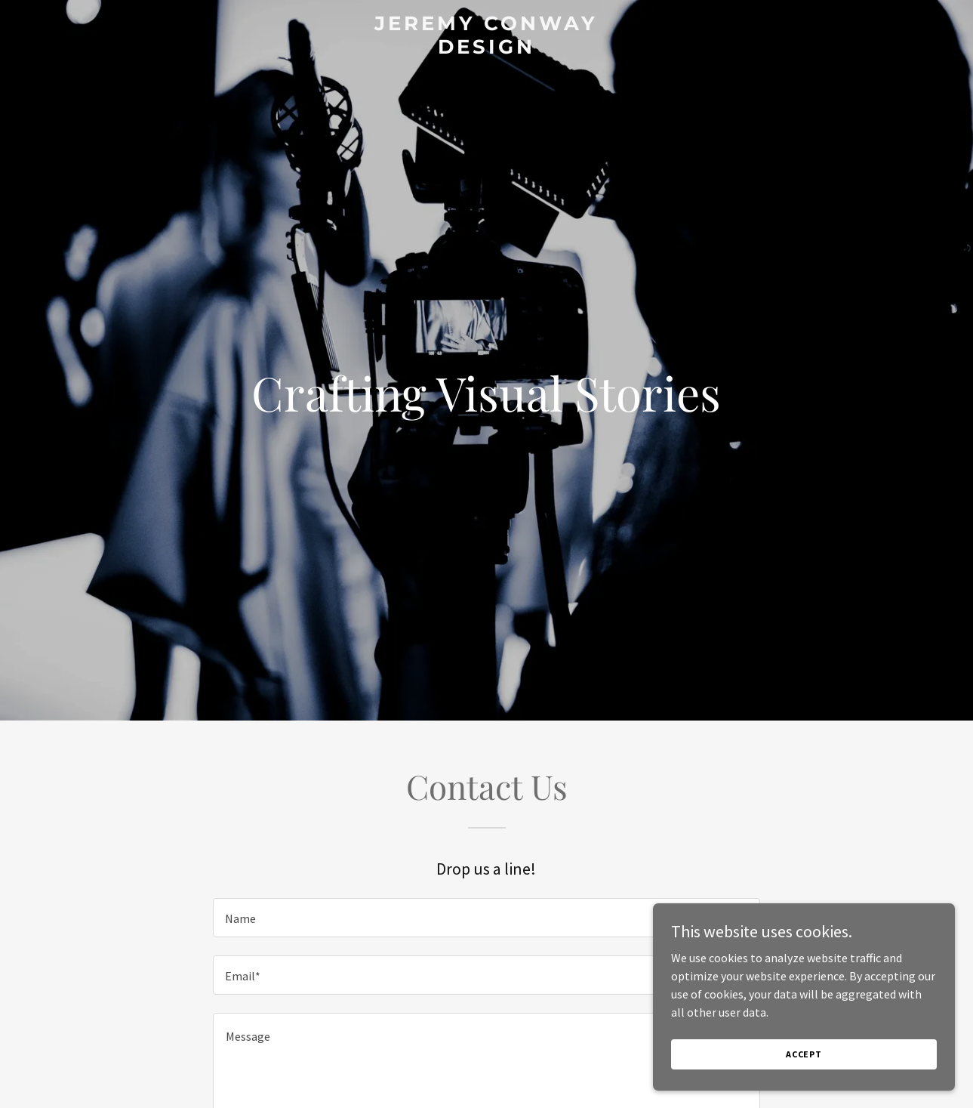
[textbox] (486, 917)
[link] (487, 49)
